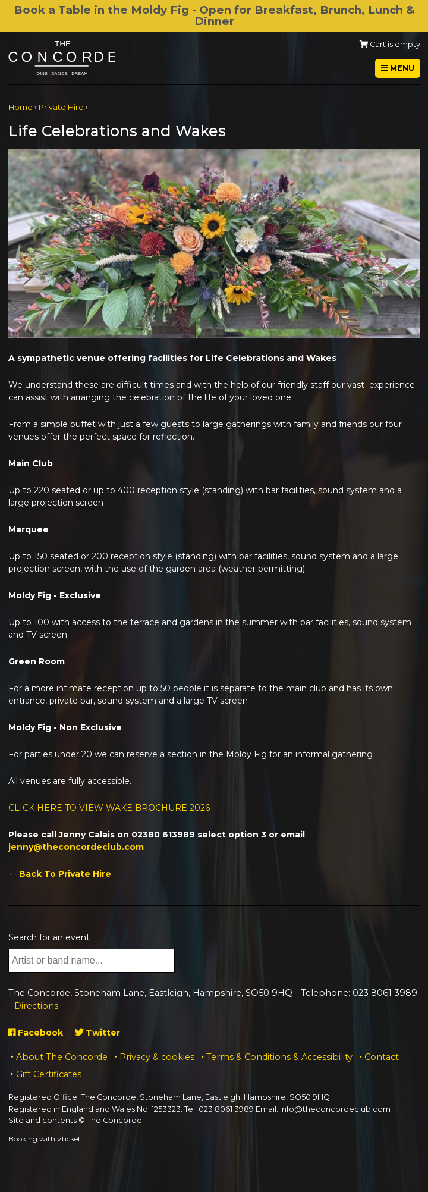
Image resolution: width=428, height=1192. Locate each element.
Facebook (35, 1032)
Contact (381, 1057)
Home (20, 107)
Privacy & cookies (156, 1057)
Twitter (97, 1032)
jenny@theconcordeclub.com (76, 847)
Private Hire (61, 107)
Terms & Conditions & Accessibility (279, 1057)
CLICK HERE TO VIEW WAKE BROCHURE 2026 (109, 807)
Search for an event (49, 937)
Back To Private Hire (65, 873)
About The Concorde (62, 1057)
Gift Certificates (48, 1074)
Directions (36, 1005)
